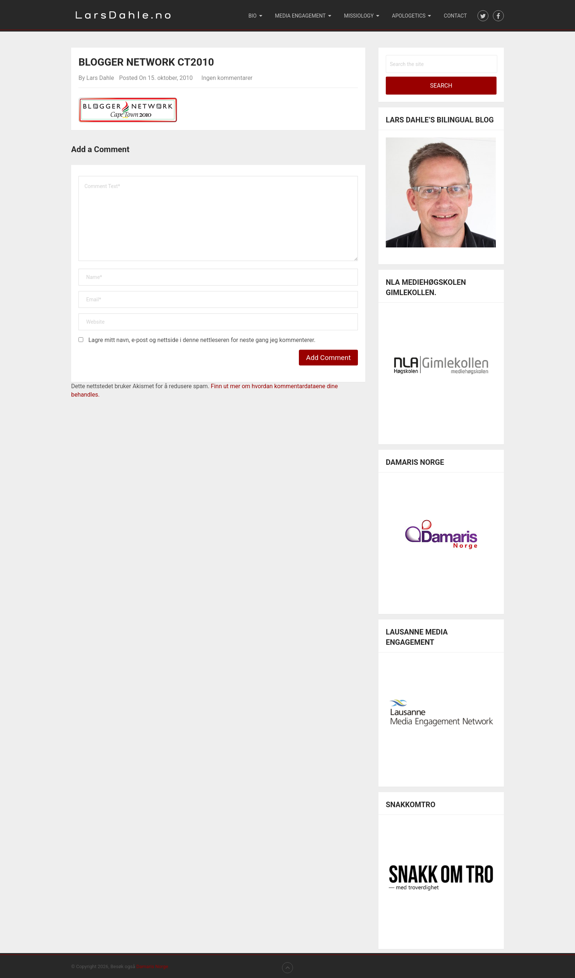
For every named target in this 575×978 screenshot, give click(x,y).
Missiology (359, 16)
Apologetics (409, 16)
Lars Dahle (100, 77)
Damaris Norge (152, 966)
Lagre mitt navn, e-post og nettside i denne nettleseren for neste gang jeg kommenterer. (201, 340)
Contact (455, 16)
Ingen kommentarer (226, 77)
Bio (253, 16)
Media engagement (300, 16)
